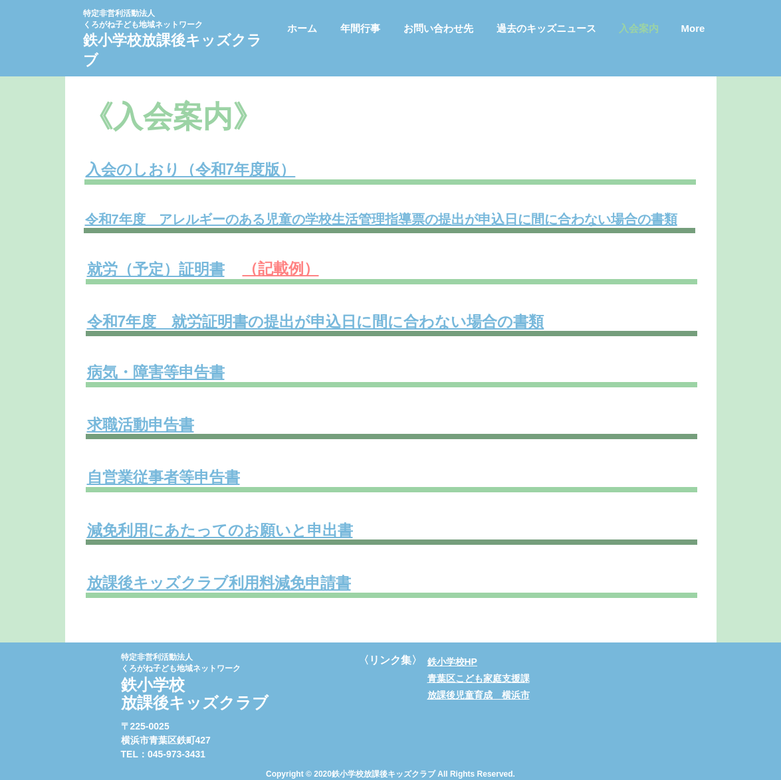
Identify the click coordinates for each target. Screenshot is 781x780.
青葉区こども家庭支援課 (478, 678)
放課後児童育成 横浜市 (478, 695)
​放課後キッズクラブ (195, 703)
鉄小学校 (112, 40)
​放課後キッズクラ (202, 40)
